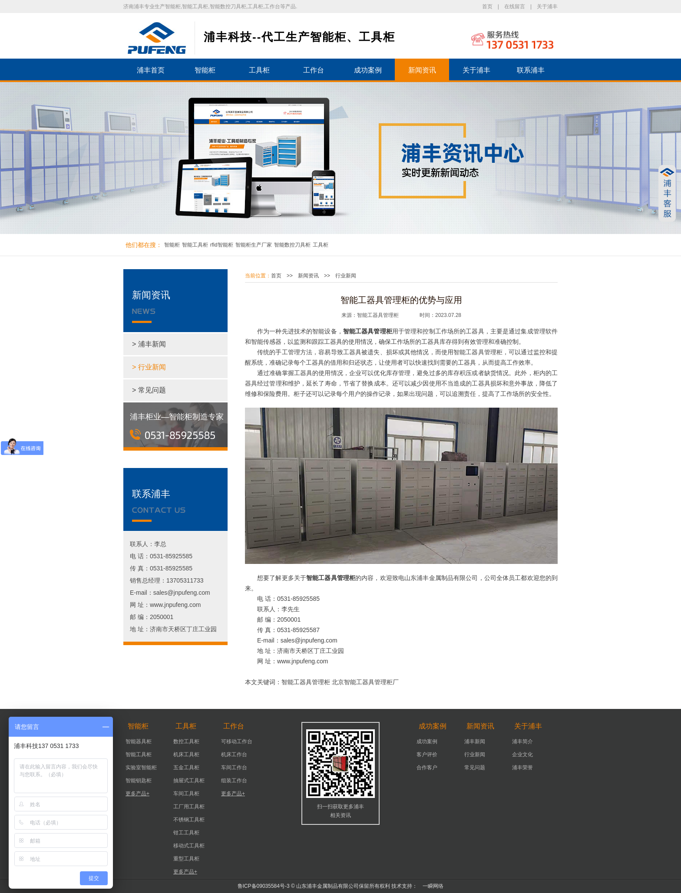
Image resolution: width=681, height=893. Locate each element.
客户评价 (427, 754)
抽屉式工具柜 (189, 781)
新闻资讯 (422, 70)
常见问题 (474, 767)
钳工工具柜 (186, 833)
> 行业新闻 (149, 367)
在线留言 (514, 6)
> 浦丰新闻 (149, 344)
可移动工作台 (236, 741)
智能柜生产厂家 (253, 245)
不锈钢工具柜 (189, 820)
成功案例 (368, 70)
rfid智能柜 (221, 245)
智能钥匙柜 (139, 781)
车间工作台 (234, 767)
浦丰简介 (522, 741)
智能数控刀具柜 (292, 245)
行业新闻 (345, 276)
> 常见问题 (149, 390)
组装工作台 (234, 781)
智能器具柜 (139, 741)
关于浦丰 (547, 6)
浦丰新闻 (474, 741)
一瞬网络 (430, 886)
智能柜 (205, 70)
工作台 (313, 70)
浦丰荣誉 (522, 767)
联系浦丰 (531, 70)
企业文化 (522, 754)
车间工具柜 (186, 794)
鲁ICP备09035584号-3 (264, 886)
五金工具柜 (186, 767)
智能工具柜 (195, 245)
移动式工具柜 (189, 846)
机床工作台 (234, 754)
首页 (487, 6)
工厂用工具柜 (189, 807)
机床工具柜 (186, 754)
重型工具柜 (186, 859)
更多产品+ (137, 794)
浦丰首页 (151, 70)
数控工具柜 (186, 741)
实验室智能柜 (141, 767)
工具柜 (259, 70)
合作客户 (427, 767)
